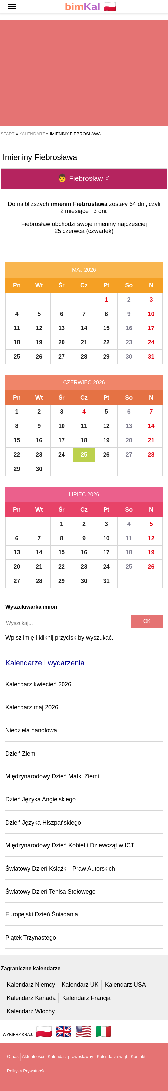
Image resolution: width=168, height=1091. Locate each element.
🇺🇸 (83, 1031)
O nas (13, 1056)
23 (129, 342)
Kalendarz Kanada (31, 998)
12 (39, 328)
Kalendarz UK (80, 985)
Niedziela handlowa (31, 730)
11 (16, 328)
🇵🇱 (90, 6)
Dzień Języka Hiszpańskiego (43, 822)
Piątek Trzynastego (30, 937)
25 (16, 356)
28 (84, 356)
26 (39, 356)
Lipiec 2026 (84, 494)
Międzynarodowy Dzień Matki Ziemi (52, 776)
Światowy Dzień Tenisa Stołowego (50, 891)
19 (39, 342)
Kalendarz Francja (87, 998)
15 (106, 328)
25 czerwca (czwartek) (83, 231)
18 (16, 342)
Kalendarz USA (125, 985)
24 (151, 342)
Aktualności (33, 1056)
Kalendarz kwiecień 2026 (38, 684)
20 (61, 342)
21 (84, 342)
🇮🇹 (103, 1031)
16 (129, 328)
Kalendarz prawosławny (70, 1056)
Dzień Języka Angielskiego (40, 799)
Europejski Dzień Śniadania (41, 914)
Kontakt (138, 1056)
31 (151, 356)
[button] (12, 6)
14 (84, 328)
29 (106, 356)
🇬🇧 (64, 1031)
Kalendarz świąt (112, 1056)
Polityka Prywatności (26, 1070)
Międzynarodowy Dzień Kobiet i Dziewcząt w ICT (69, 845)
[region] (84, 73)
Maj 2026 (84, 270)
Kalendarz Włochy (31, 1011)
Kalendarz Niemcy (31, 985)
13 (61, 328)
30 (129, 356)
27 (61, 356)
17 (151, 328)
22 (106, 342)
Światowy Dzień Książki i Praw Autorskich (60, 868)
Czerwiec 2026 (84, 382)
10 (151, 314)
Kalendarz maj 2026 (31, 707)
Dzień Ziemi (21, 753)
